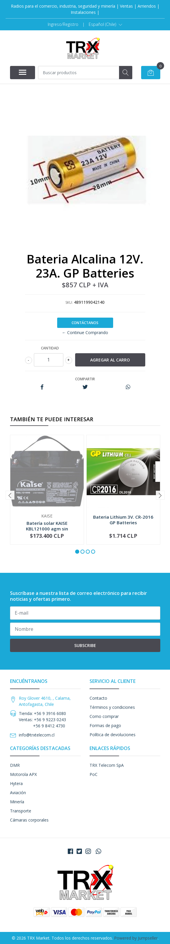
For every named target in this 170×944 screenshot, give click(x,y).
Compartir (85, 378)
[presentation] (10, 495)
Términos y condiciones (112, 707)
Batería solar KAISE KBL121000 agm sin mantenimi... (47, 528)
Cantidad (50, 348)
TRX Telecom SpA (107, 765)
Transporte (20, 811)
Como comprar (104, 716)
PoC (94, 774)
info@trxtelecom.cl (37, 735)
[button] (105, 24)
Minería (17, 801)
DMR (15, 765)
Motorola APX (23, 774)
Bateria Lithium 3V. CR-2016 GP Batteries (123, 519)
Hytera (16, 783)
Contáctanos (85, 322)
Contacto (98, 698)
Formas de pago (105, 725)
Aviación (18, 792)
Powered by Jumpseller (136, 938)
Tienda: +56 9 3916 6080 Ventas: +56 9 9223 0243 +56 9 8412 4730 (42, 720)
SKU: (69, 302)
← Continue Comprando (85, 332)
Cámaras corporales (29, 820)
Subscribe (85, 645)
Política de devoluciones (113, 734)
